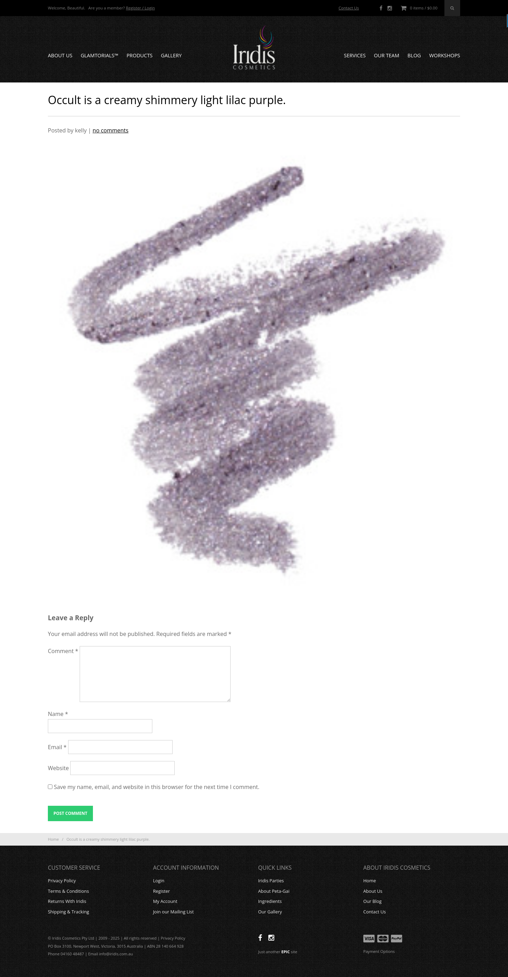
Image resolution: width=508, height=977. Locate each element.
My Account (165, 901)
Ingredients (270, 901)
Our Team (386, 55)
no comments (111, 130)
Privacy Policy (62, 880)
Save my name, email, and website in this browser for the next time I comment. (156, 787)
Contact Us (349, 7)
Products (139, 55)
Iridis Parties (271, 880)
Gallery (171, 55)
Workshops (444, 55)
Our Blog (372, 901)
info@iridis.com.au (116, 953)
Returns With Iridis (67, 901)
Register (161, 891)
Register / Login (140, 7)
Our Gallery (270, 912)
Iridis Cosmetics (254, 47)
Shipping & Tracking (68, 912)
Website (58, 768)
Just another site (277, 951)
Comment (63, 651)
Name (58, 714)
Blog (414, 55)
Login (158, 880)
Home (53, 839)
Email (57, 747)
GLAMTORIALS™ (99, 55)
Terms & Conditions (68, 891)
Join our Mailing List (173, 912)
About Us (60, 55)
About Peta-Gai (274, 891)
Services (354, 55)
